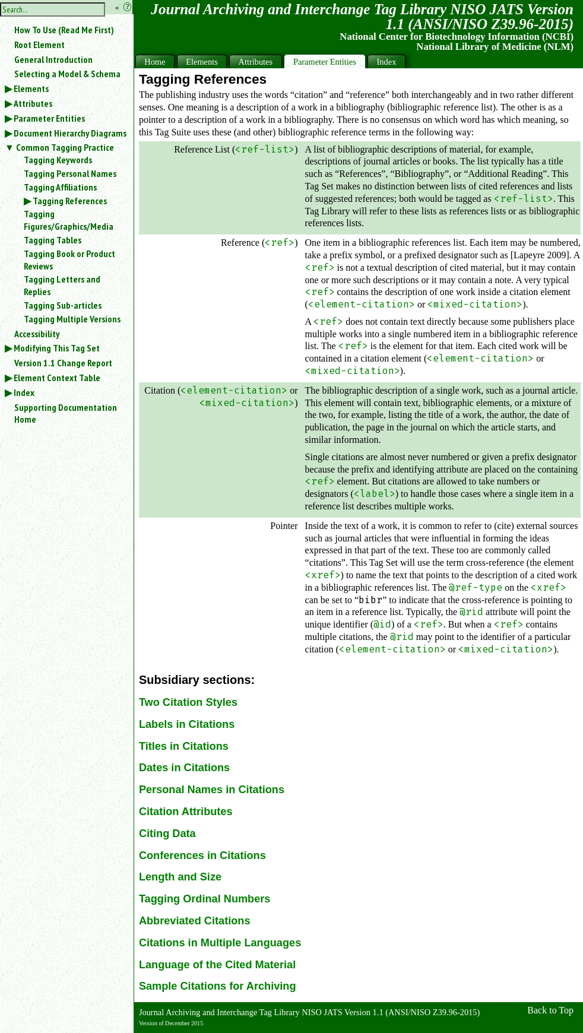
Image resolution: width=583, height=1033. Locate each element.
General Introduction (53, 59)
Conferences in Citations (202, 855)
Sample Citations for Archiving (217, 986)
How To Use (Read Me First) (64, 30)
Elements (31, 88)
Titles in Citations (184, 746)
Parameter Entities (49, 118)
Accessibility (36, 334)
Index (24, 392)
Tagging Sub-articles (63, 305)
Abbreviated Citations (195, 921)
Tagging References (70, 201)
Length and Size (180, 877)
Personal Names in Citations (211, 790)
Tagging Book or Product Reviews (69, 260)
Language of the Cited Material (217, 965)
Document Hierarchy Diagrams (70, 133)
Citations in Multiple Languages (220, 943)
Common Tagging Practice (65, 147)
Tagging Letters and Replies (62, 285)
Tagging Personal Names (70, 173)
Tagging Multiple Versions (72, 319)
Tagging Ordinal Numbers (205, 899)
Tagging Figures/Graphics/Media (68, 220)
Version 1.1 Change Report (63, 363)
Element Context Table (57, 378)
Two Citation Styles (188, 702)
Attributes (33, 103)
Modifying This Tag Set (57, 348)
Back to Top (550, 1010)
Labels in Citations (187, 724)
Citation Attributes (186, 811)
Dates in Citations (184, 768)
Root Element (39, 44)
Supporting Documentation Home (65, 413)
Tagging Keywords (58, 160)
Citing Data (167, 833)
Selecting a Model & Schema (67, 74)
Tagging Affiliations (60, 187)
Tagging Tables (52, 240)
